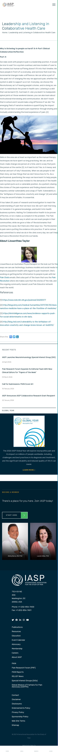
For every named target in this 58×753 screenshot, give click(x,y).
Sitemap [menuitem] (15, 725)
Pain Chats (4, 277)
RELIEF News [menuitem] (17, 676)
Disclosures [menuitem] (17, 704)
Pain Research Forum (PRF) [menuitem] (24, 668)
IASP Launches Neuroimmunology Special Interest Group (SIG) (29, 357)
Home (7, 749)
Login (50, 749)
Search (36, 749)
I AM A (21, 749)
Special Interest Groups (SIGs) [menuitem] (25, 681)
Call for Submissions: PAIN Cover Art (17, 384)
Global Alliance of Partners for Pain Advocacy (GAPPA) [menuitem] (27, 686)
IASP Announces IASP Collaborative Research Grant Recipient (28, 396)
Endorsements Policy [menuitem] (21, 708)
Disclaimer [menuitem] (16, 700)
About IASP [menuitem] (17, 657)
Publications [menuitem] (17, 627)
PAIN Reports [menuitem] (18, 672)
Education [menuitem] (16, 636)
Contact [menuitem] (15, 695)
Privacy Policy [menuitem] (18, 712)
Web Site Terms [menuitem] (18, 721)
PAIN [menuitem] (14, 664)
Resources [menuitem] (16, 632)
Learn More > (29, 470)
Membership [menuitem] (17, 649)
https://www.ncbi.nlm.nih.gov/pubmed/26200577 (24, 300)
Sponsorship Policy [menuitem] (20, 717)
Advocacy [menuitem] (16, 644)
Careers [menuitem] (15, 653)
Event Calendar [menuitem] (18, 640)
